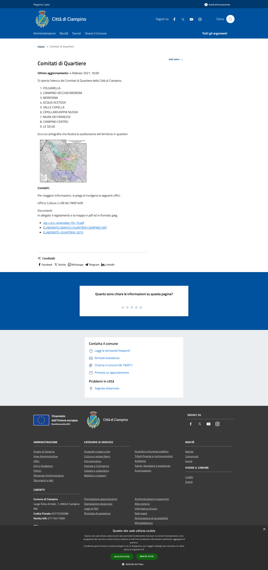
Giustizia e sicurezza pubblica (152, 451)
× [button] (264, 529)
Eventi (189, 482)
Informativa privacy (146, 508)
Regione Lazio (42, 4)
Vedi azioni (176, 59)
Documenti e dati (43, 480)
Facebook (45, 264)
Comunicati (191, 456)
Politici (37, 471)
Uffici (36, 461)
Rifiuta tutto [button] (147, 556)
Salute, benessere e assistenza (152, 466)
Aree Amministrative (46, 456)
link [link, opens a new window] (142, 549)
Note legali (141, 513)
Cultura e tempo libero (97, 456)
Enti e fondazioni (43, 466)
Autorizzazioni (143, 470)
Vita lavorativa (92, 461)
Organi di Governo (44, 451)
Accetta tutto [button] (121, 556)
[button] (134, 564)
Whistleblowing (144, 523)
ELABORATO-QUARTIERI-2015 (63, 232)
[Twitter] (181, 19)
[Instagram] (198, 19)
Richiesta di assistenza (97, 513)
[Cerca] (230, 19)
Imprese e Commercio (96, 466)
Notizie (189, 451)
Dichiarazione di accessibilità (151, 518)
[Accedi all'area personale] (217, 5)
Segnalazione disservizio (98, 504)
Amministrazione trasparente (152, 499)
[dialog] (134, 548)
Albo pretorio (142, 504)
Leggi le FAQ (91, 508)
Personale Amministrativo (49, 475)
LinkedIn (108, 264)
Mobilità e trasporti (95, 475)
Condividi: (46, 258)
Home (41, 46)
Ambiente (140, 461)
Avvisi (188, 461)
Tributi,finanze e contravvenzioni (154, 456)
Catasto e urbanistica (96, 471)
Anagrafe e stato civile (97, 451)
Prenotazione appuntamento (100, 499)
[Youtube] (189, 19)
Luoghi (189, 477)
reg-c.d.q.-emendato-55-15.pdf (63, 223)
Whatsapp (75, 264)
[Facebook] (172, 19)
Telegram (92, 264)
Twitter (60, 264)
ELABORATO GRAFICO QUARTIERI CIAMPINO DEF (75, 227)
